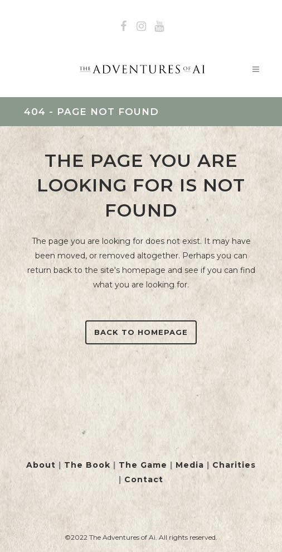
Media (190, 465)
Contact (143, 479)
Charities (234, 465)
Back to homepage (141, 332)
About (41, 465)
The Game (143, 465)
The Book (87, 465)
